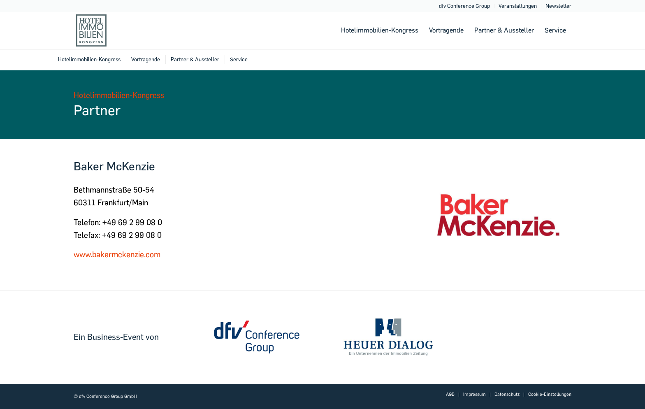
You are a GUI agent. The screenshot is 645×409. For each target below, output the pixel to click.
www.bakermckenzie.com (117, 254)
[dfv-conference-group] (257, 337)
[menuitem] (464, 6)
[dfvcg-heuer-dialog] (388, 337)
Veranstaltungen (518, 6)
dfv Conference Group (464, 6)
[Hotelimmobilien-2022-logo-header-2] (114, 30)
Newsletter (558, 6)
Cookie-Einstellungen (549, 394)
